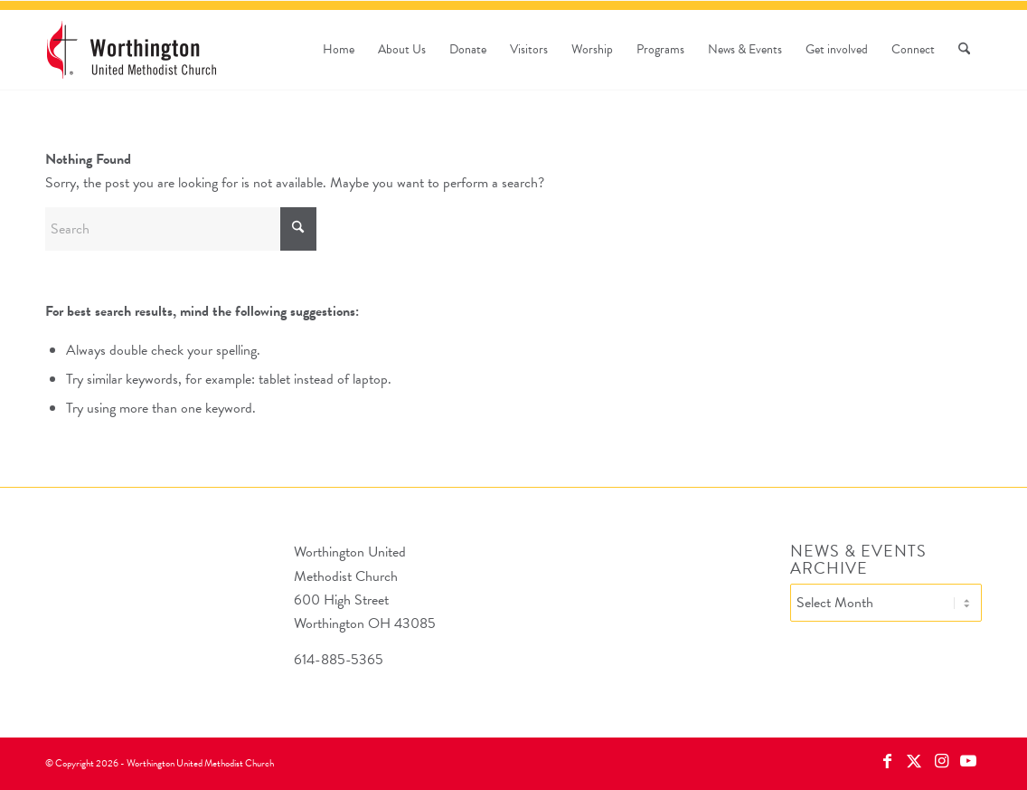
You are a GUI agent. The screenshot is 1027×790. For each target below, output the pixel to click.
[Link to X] (914, 761)
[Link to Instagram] (941, 761)
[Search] (964, 50)
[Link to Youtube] (968, 761)
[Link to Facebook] (886, 761)
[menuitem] (338, 50)
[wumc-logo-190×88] (131, 50)
